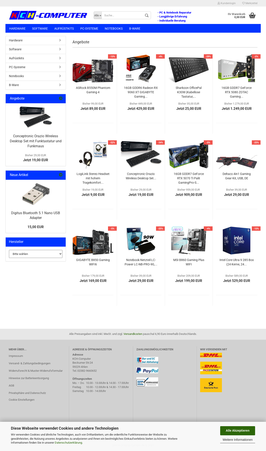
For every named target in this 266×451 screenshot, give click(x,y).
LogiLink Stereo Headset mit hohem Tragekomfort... (93, 178)
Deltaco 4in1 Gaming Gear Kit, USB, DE (237, 176)
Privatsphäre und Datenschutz (27, 393)
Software (40, 28)
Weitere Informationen (237, 439)
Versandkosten (133, 334)
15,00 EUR (35, 227)
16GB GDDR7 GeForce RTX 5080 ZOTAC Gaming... (236, 92)
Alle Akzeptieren (237, 430)
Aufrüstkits (64, 28)
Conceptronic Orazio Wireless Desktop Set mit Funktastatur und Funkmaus (36, 141)
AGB (11, 385)
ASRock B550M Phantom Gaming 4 (93, 90)
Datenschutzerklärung (68, 442)
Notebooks (114, 28)
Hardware (17, 28)
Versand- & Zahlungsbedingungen (29, 363)
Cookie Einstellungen (21, 399)
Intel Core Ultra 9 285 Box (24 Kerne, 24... (237, 262)
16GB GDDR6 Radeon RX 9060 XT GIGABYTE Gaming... (141, 92)
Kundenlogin (227, 3)
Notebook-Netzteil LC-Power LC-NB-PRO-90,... (141, 262)
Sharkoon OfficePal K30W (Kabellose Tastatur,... (189, 92)
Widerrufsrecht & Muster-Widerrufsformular (36, 370)
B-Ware (134, 28)
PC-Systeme (89, 28)
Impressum (16, 356)
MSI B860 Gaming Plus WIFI (188, 262)
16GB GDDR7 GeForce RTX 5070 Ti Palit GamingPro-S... (189, 178)
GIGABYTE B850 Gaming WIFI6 (93, 262)
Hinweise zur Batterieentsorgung (29, 378)
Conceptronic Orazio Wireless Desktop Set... (141, 176)
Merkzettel (249, 3)
